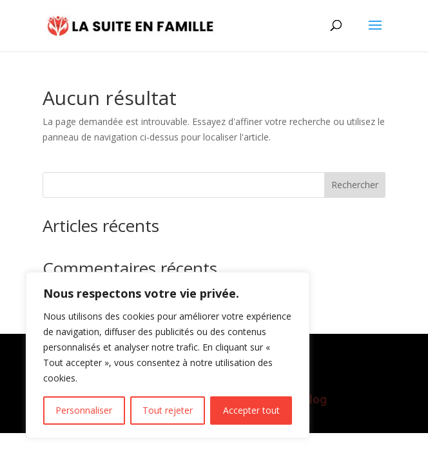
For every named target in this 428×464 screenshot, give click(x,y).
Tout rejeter (167, 410)
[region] (167, 355)
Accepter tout (251, 410)
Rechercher (354, 185)
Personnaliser (83, 410)
